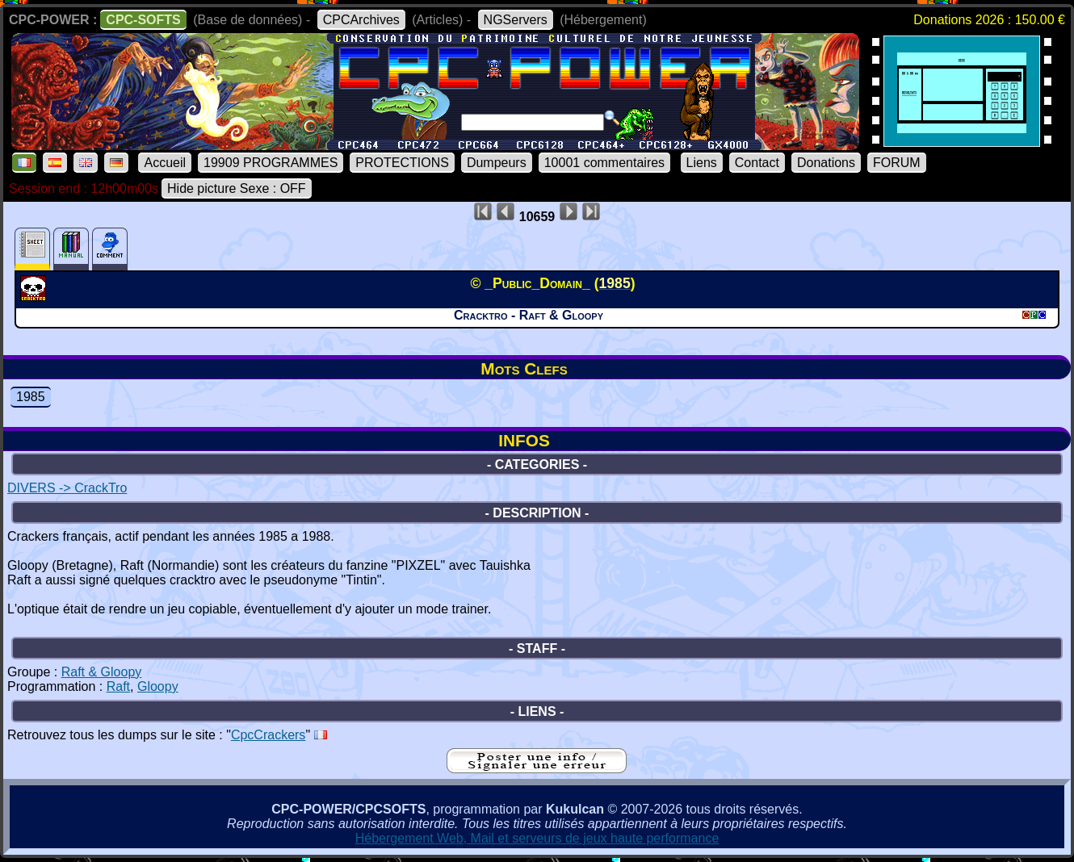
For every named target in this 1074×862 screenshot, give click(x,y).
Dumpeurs (497, 162)
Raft (118, 686)
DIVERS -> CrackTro (67, 488)
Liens (701, 162)
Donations (826, 162)
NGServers (515, 20)
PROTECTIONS (402, 162)
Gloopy (157, 686)
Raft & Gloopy (101, 672)
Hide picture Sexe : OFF (236, 188)
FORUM (897, 162)
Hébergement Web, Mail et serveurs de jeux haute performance (537, 838)
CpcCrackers (268, 735)
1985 (30, 397)
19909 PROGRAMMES (270, 162)
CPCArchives (361, 20)
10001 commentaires (604, 162)
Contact (757, 162)
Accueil (165, 162)
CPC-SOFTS (143, 20)
